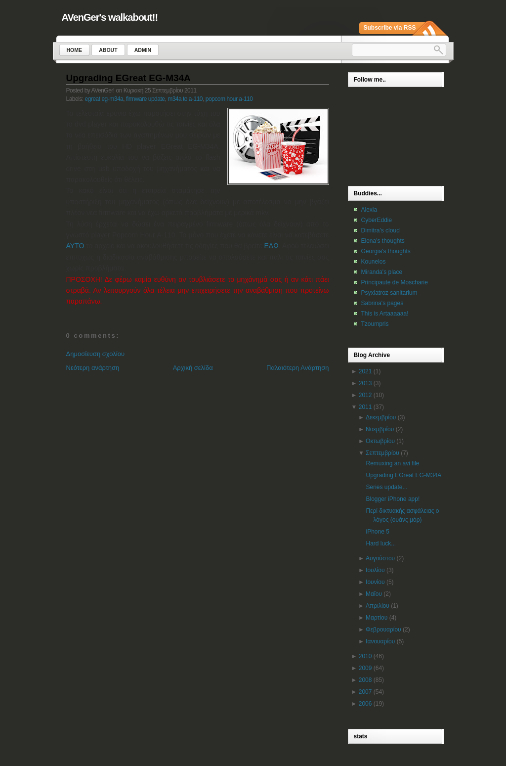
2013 (365, 383)
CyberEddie (376, 220)
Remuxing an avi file (392, 463)
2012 (365, 395)
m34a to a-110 (185, 98)
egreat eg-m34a (104, 98)
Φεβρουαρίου (383, 629)
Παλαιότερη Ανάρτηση (297, 367)
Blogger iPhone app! (393, 499)
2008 (365, 679)
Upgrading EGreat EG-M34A (128, 78)
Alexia (369, 209)
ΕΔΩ (271, 246)
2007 (365, 691)
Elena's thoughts (383, 240)
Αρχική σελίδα (193, 367)
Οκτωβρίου (380, 441)
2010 (365, 656)
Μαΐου (374, 593)
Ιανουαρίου (380, 641)
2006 (365, 703)
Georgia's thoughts (386, 251)
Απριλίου (377, 605)
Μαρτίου (376, 617)
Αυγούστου (380, 558)
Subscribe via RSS (390, 27)
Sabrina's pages (382, 303)
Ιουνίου (375, 582)
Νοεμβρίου (380, 429)
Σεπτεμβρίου (382, 453)
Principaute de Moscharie (394, 282)
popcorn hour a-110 (229, 98)
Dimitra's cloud (380, 230)
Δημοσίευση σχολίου (95, 354)
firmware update (145, 98)
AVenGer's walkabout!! (110, 17)
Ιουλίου (375, 570)
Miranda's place (382, 272)
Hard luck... (381, 543)
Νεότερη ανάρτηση (93, 367)
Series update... (386, 487)
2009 (365, 668)
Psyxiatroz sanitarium (389, 292)
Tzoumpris (375, 323)
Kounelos (373, 261)
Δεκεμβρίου (381, 417)
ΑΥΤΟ (75, 246)
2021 (365, 371)
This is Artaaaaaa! (385, 313)
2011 (365, 407)
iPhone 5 (377, 531)
